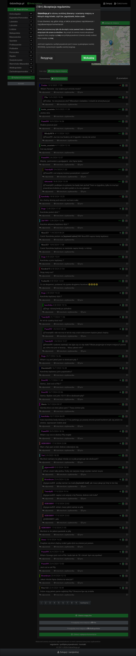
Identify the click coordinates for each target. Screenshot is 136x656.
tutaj (59, 35)
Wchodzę (88, 58)
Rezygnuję (47, 58)
